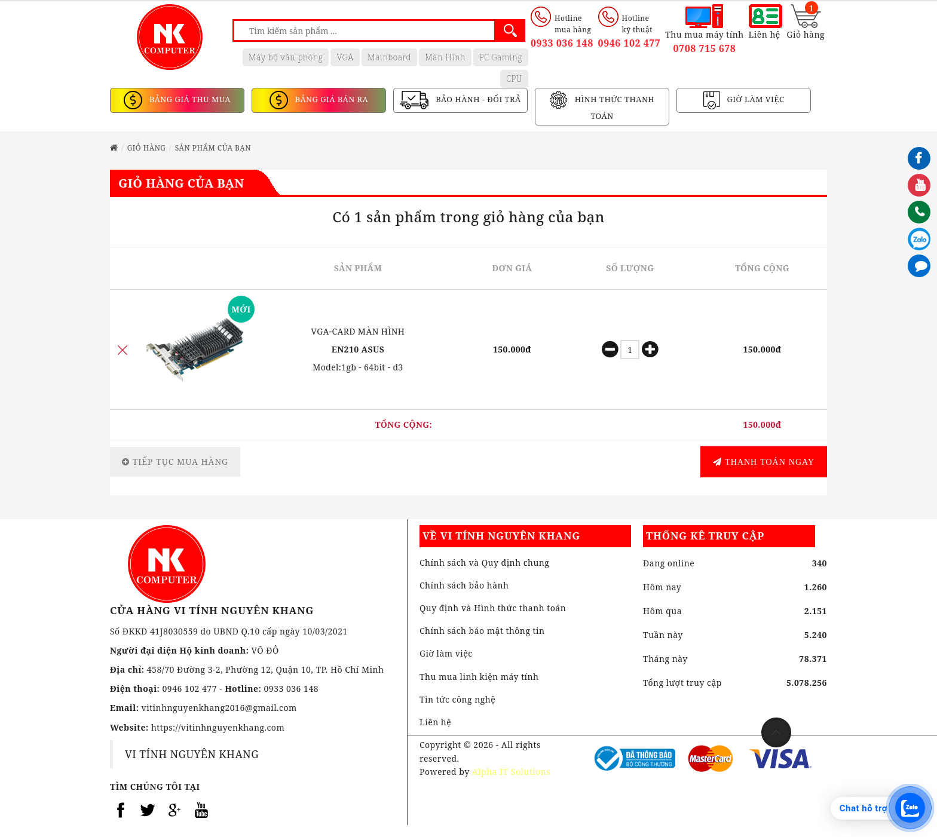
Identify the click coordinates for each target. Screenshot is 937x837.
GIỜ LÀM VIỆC (755, 99)
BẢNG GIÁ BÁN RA (330, 99)
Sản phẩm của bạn (213, 148)
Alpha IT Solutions (511, 771)
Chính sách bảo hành (464, 585)
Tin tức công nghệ (457, 699)
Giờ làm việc (446, 653)
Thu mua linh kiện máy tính (479, 676)
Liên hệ (435, 722)
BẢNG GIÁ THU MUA (189, 99)
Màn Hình (445, 57)
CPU (514, 78)
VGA (344, 57)
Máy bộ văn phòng (286, 57)
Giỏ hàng (146, 148)
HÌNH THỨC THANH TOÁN (613, 108)
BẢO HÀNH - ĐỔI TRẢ (476, 99)
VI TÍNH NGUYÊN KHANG (192, 754)
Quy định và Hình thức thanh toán (492, 608)
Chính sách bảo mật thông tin (482, 630)
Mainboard (389, 57)
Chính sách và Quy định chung (484, 562)
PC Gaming (500, 57)
